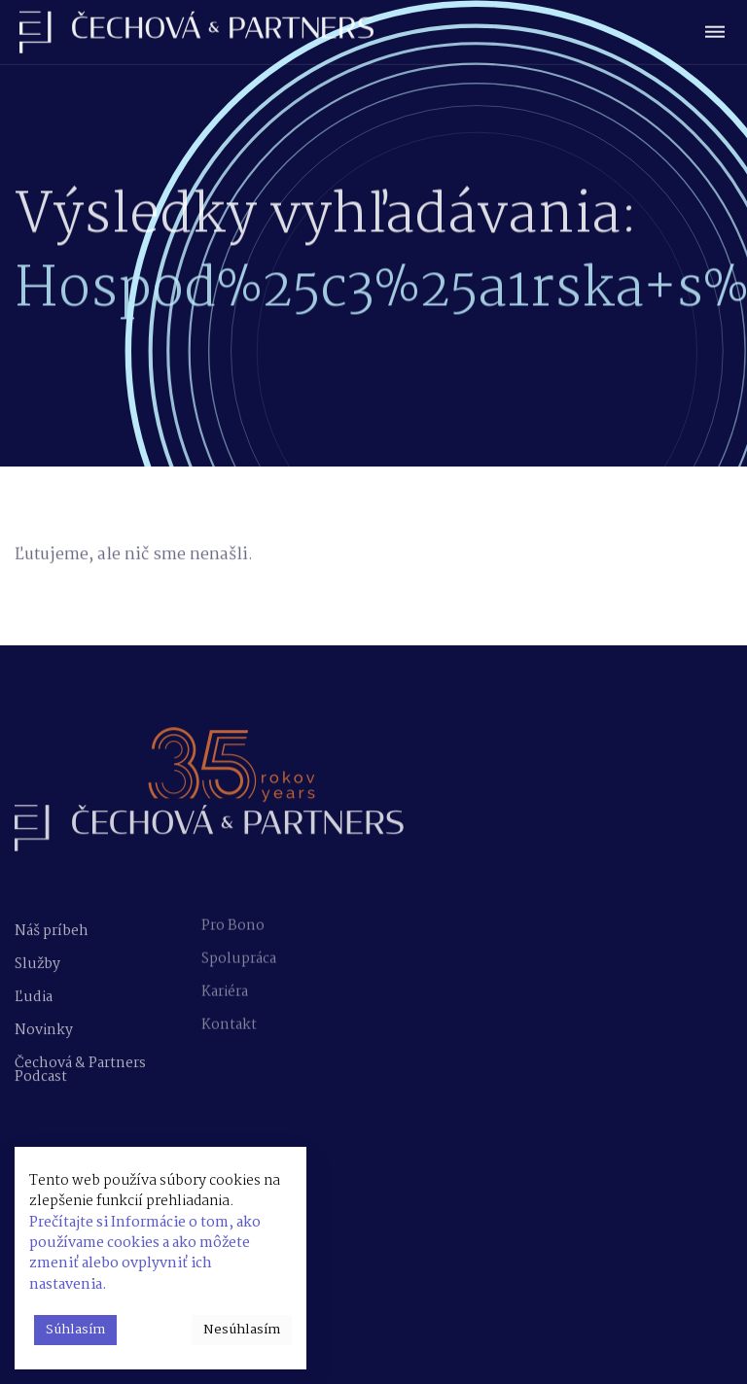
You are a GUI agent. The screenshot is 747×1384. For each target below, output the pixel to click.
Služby (37, 961)
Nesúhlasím (241, 1329)
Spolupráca (238, 950)
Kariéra (224, 983)
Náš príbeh (52, 928)
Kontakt (229, 1016)
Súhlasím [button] (75, 1329)
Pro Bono (233, 917)
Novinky (44, 1027)
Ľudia (34, 994)
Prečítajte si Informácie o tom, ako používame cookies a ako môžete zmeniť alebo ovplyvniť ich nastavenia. (145, 1254)
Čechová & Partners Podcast (80, 1067)
